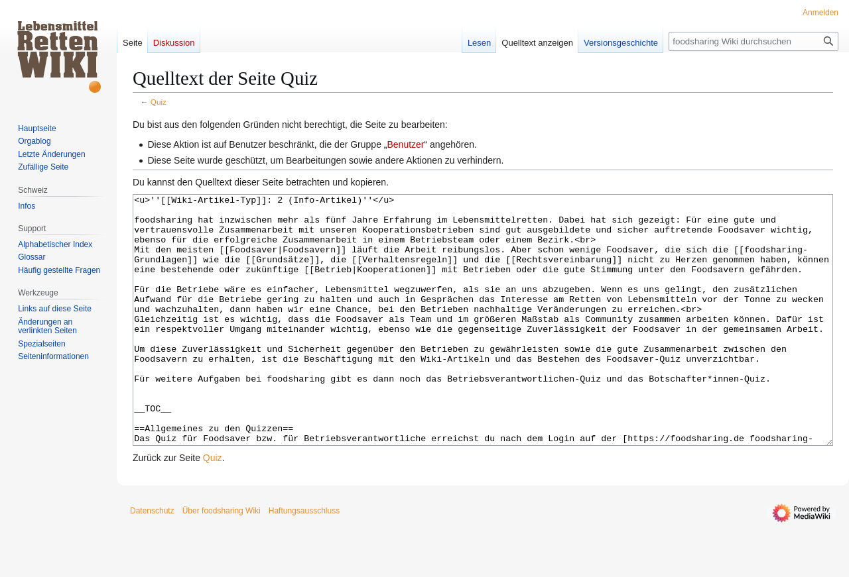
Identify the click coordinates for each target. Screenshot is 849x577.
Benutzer (405, 144)
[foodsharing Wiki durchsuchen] (753, 41)
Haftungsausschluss (304, 560)
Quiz (158, 101)
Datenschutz (152, 560)
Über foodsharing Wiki (221, 560)
